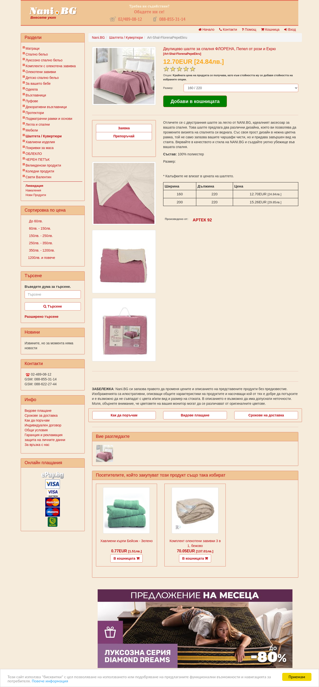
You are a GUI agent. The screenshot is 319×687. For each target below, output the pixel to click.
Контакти (228, 29)
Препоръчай (123, 136)
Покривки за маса (40, 148)
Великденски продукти (43, 165)
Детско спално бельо (42, 78)
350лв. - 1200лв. (41, 250)
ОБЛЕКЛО (34, 154)
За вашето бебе (38, 83)
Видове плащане (38, 411)
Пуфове (32, 101)
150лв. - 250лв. (40, 236)
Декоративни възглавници (46, 107)
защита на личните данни (45, 440)
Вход (290, 29)
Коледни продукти (40, 171)
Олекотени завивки (41, 72)
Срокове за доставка (41, 415)
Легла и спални (38, 124)
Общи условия (36, 430)
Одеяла (32, 89)
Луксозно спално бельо (44, 60)
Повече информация (50, 681)
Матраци (32, 48)
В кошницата (126, 558)
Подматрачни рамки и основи (49, 119)
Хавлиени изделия (40, 142)
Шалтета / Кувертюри (44, 136)
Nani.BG (98, 37)
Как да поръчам (37, 420)
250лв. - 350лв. (40, 243)
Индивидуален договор (43, 425)
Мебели (32, 130)
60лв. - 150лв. (39, 228)
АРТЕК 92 (202, 220)
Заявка (124, 128)
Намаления (33, 190)
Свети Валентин (38, 177)
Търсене (52, 306)
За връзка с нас (37, 445)
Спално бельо (37, 54)
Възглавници (36, 95)
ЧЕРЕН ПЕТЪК (38, 159)
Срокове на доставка (266, 415)
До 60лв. (35, 221)
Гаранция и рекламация (44, 435)
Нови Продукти (36, 195)
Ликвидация (34, 186)
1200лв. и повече (41, 258)
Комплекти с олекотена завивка (51, 66)
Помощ (249, 29)
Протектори (35, 113)
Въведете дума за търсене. (48, 287)
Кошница (270, 29)
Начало (206, 29)
